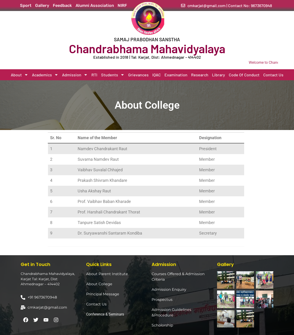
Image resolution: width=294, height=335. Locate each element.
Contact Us (273, 74)
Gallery (42, 5)
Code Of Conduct (244, 74)
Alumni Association (95, 5)
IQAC (156, 74)
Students (112, 75)
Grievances (138, 74)
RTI (94, 74)
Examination (175, 74)
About (19, 75)
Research (199, 74)
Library (218, 74)
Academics (45, 75)
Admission (75, 75)
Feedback (62, 5)
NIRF (122, 5)
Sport (25, 5)
